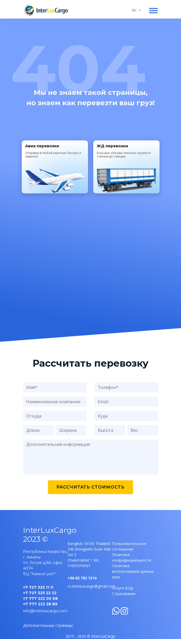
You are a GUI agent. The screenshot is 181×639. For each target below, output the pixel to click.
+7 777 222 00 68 (40, 598)
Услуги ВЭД (122, 588)
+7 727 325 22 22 (39, 593)
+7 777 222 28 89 (40, 604)
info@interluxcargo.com (45, 611)
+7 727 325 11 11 (38, 587)
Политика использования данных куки (133, 571)
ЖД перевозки (112, 146)
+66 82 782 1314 (82, 577)
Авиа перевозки (42, 146)
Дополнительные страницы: (48, 625)
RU (134, 10)
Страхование (124, 593)
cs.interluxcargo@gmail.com (92, 586)
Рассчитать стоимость (90, 487)
